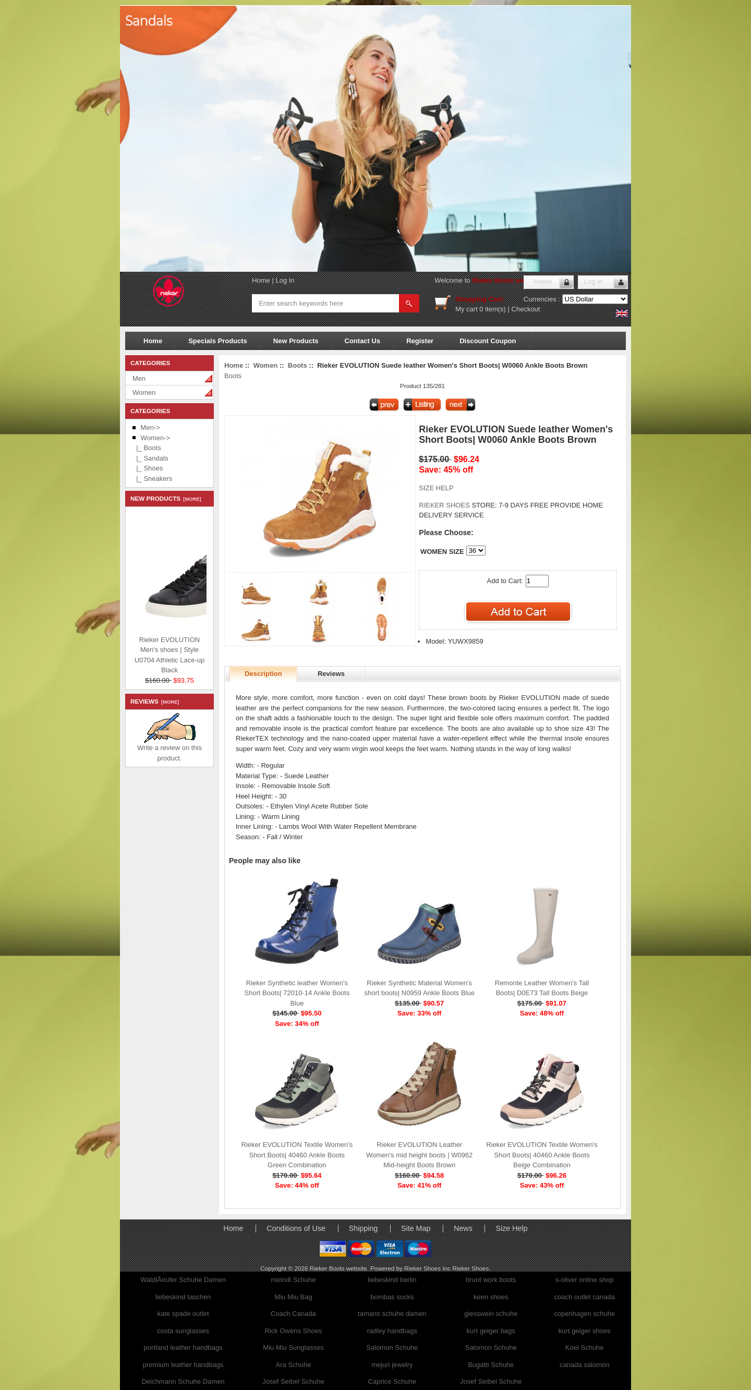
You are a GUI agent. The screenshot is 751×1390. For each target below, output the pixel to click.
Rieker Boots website (506, 280)
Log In (284, 280)
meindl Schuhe (293, 1280)
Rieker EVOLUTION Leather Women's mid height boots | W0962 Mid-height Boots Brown (419, 1155)
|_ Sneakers (152, 478)
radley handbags (392, 1331)
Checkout (526, 309)
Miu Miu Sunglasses (293, 1347)
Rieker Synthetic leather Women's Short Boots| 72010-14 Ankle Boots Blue (296, 993)
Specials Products (217, 341)
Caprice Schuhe (392, 1381)
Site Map (415, 1228)
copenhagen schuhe (584, 1314)
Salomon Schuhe (392, 1347)
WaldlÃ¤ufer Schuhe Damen (183, 1280)
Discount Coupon (487, 341)
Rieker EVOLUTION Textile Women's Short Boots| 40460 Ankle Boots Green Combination (297, 1155)
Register (419, 341)
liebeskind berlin (392, 1280)
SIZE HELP (436, 488)
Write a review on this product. (169, 749)
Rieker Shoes (470, 1268)
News (463, 1228)
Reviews (331, 674)
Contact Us (363, 341)
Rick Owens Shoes (293, 1331)
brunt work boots (491, 1280)
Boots (297, 365)
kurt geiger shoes (585, 1331)
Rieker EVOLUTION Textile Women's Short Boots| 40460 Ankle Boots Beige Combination (542, 1155)
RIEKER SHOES (445, 505)
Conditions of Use (296, 1228)
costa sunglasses (183, 1331)
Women (144, 392)
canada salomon (584, 1365)
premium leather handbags (183, 1365)
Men (139, 378)
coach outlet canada (584, 1297)
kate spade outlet (183, 1314)
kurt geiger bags (491, 1331)
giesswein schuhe (491, 1314)
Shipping (363, 1228)
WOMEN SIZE (442, 551)
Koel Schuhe (584, 1347)
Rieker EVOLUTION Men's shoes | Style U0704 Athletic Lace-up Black (197, 652)
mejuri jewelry (392, 1365)
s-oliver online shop (584, 1280)
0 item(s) (492, 309)
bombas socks (392, 1297)
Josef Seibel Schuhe (293, 1381)
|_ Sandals (150, 458)
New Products (296, 341)
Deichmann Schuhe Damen (183, 1381)
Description (263, 674)
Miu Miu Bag (293, 1297)
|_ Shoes (147, 468)
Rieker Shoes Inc (428, 1268)
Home (261, 280)
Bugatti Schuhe (491, 1365)
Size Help (511, 1228)
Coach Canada (293, 1314)
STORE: (457, 505)
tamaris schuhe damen (392, 1314)
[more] (190, 499)
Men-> (150, 427)
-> (155, 438)
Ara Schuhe (293, 1365)
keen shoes (491, 1297)
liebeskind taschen (183, 1297)
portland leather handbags (183, 1347)
